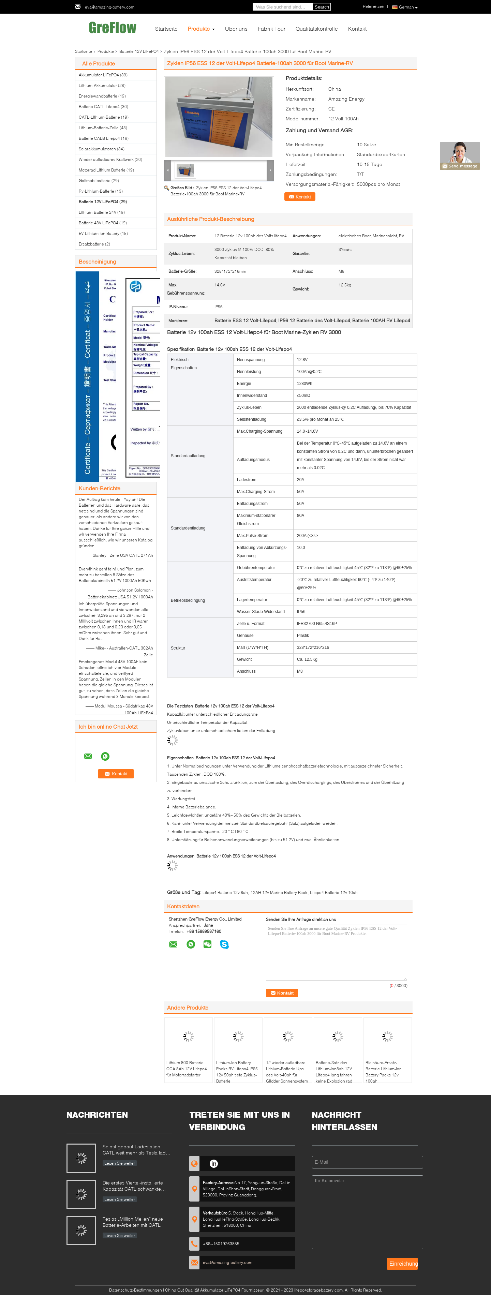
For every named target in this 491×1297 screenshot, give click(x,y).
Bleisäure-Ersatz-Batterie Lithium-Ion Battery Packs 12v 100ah (384, 1072)
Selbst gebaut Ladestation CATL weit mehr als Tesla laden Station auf (137, 1150)
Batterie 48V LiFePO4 (98, 222)
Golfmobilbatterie (94, 180)
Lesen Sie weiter (119, 1163)
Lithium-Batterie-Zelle (99, 127)
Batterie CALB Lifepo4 (99, 138)
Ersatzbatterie (91, 244)
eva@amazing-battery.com (109, 7)
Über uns (236, 28)
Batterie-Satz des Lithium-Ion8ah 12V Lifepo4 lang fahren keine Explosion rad (334, 1072)
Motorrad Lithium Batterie (102, 170)
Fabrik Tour (271, 28)
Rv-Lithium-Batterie (96, 191)
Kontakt (357, 28)
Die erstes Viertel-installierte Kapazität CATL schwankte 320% (133, 1186)
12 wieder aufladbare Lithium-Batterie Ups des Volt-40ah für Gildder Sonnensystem (287, 1072)
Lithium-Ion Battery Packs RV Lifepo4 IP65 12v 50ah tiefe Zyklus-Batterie (237, 1072)
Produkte (199, 28)
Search (322, 7)
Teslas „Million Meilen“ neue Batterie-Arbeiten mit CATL (133, 1222)
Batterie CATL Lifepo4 (99, 106)
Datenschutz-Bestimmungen (135, 1290)
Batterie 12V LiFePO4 (139, 51)
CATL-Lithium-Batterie (99, 117)
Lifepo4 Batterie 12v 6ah (225, 892)
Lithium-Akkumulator (98, 85)
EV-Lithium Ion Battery (99, 233)
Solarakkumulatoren (97, 148)
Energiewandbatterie (98, 96)
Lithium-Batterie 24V (97, 212)
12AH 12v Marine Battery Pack (279, 892)
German (408, 7)
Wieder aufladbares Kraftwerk (106, 159)
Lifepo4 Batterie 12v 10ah (334, 892)
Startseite (166, 28)
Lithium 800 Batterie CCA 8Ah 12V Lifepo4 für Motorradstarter (186, 1068)
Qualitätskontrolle (317, 28)
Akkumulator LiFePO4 (99, 74)
